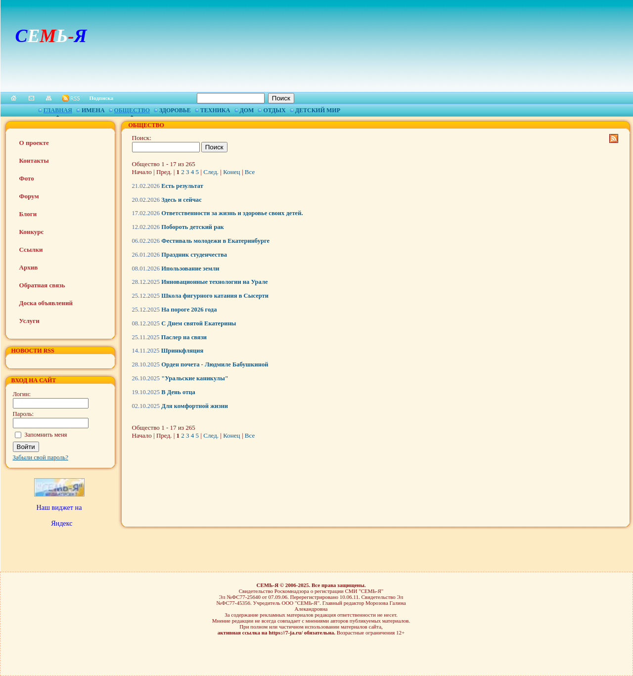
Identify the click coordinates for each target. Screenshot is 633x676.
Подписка (102, 98)
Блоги (28, 214)
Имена (93, 110)
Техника (215, 110)
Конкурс (31, 231)
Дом (247, 110)
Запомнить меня (46, 434)
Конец (231, 172)
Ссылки (31, 249)
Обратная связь (42, 285)
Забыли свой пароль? (41, 457)
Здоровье (175, 110)
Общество (132, 110)
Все (250, 172)
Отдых (274, 110)
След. (211, 172)
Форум (29, 196)
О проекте (34, 142)
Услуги (29, 320)
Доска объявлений (46, 303)
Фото (26, 178)
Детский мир (317, 110)
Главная (58, 110)
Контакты (34, 160)
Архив (28, 267)
